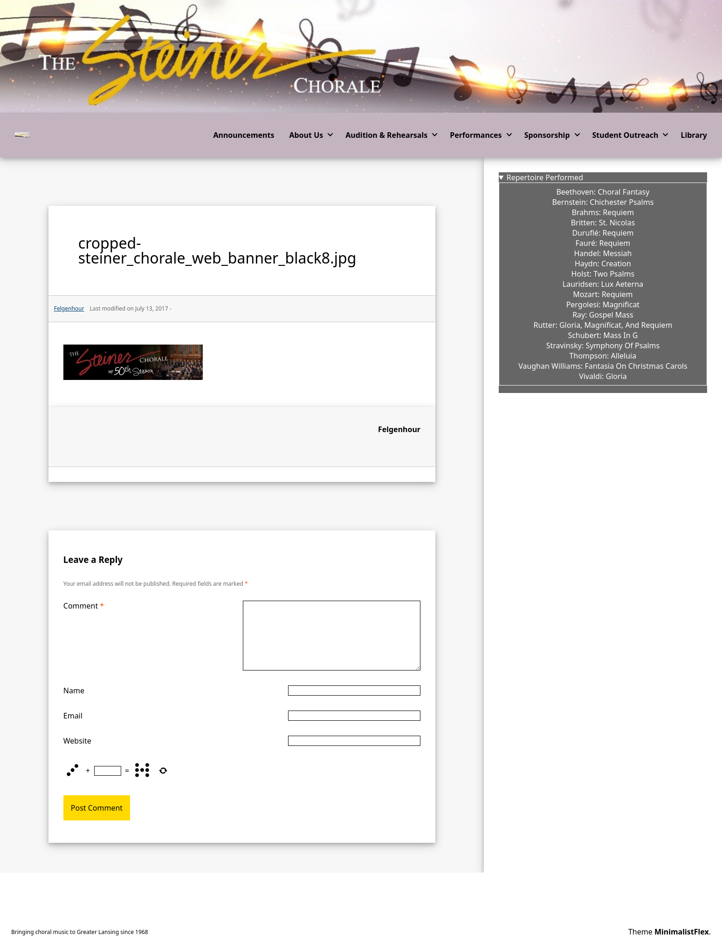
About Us (306, 135)
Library (694, 135)
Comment (83, 606)
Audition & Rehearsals (386, 135)
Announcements (243, 135)
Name (73, 690)
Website (77, 741)
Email (73, 716)
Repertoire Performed (545, 177)
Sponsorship (547, 135)
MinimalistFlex (681, 932)
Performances (476, 135)
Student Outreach (625, 135)
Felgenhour (399, 429)
